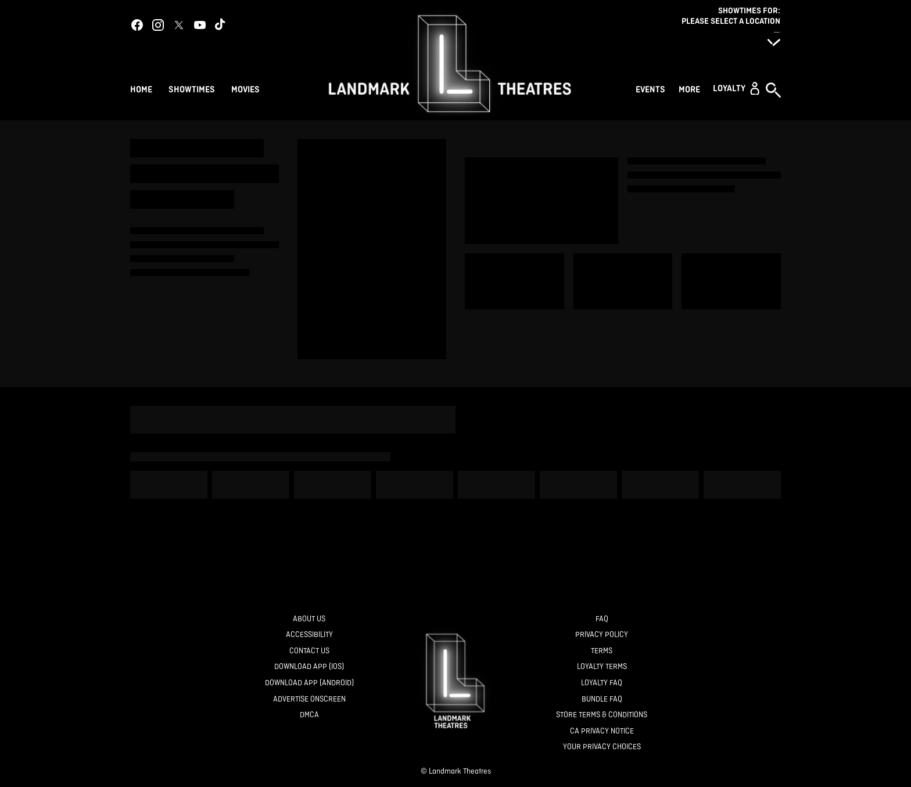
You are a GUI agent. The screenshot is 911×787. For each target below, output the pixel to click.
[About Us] (309, 619)
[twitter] (179, 25)
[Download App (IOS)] (309, 667)
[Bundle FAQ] (602, 699)
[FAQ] (602, 619)
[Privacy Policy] (601, 635)
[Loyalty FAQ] (601, 683)
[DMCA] (309, 715)
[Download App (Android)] (309, 683)
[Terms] (601, 651)
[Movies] (247, 88)
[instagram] (158, 25)
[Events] (652, 88)
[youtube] (200, 25)
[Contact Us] (309, 651)
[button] (736, 88)
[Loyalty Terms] (602, 667)
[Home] (141, 88)
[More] (691, 88)
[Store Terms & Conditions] (601, 715)
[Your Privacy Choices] (602, 747)
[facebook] (137, 25)
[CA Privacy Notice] (602, 731)
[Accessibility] (309, 635)
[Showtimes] (191, 88)
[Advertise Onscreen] (309, 699)
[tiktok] (221, 25)
